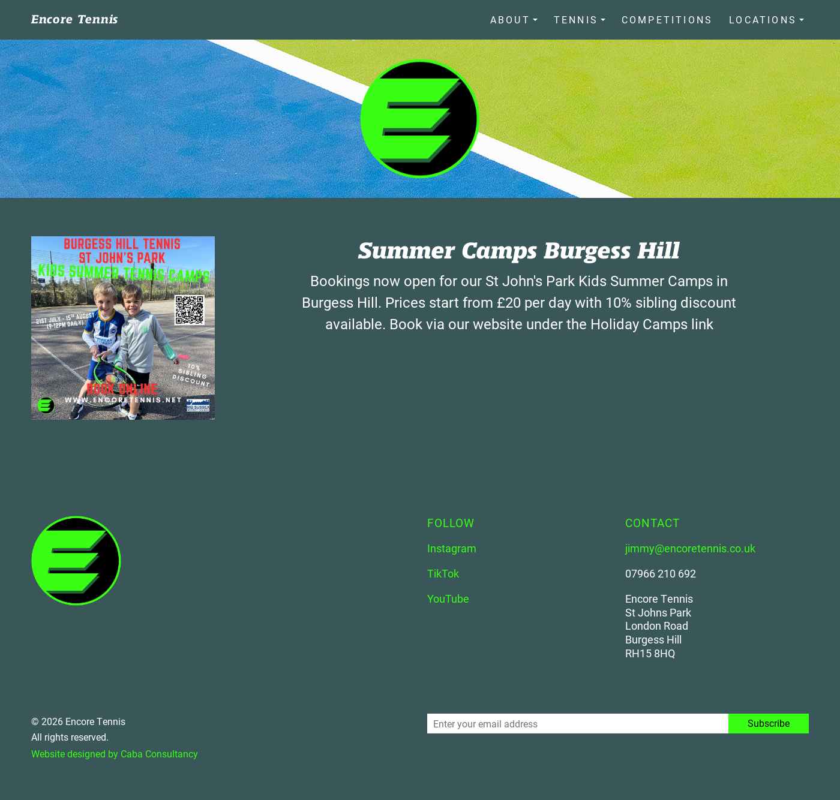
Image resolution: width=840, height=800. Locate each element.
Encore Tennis (74, 19)
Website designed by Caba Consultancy (114, 753)
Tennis (576, 19)
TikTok (443, 573)
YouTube (448, 598)
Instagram (451, 547)
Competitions (667, 19)
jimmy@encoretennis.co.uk (690, 547)
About (511, 19)
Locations (763, 19)
